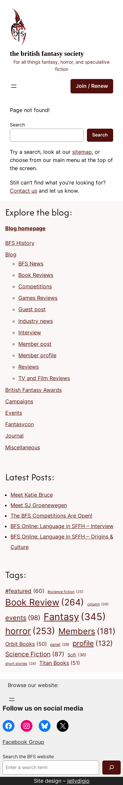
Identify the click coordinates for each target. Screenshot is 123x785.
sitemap (82, 152)
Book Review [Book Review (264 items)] (44, 602)
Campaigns (19, 401)
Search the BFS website (28, 756)
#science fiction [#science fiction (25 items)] (65, 592)
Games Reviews (37, 298)
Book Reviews (35, 275)
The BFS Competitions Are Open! (51, 515)
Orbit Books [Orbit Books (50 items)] (26, 644)
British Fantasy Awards (33, 390)
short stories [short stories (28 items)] (20, 664)
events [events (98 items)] (22, 618)
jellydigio (78, 780)
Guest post (32, 309)
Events (13, 412)
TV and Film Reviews (44, 378)
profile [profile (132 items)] (92, 643)
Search (17, 124)
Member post (34, 344)
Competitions (35, 286)
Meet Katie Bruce (31, 494)
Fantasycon (19, 424)
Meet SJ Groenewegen (38, 505)
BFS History (19, 243)
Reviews (28, 366)
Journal (14, 435)
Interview (29, 332)
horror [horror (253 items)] (30, 631)
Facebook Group (23, 742)
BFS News (30, 263)
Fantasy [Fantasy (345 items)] (75, 616)
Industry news (35, 321)
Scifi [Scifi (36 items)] (77, 654)
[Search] (111, 768)
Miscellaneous (22, 447)
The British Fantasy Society (47, 53)
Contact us (23, 190)
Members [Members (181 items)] (86, 631)
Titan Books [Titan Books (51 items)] (59, 663)
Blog (10, 254)
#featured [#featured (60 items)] (24, 591)
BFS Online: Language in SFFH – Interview (61, 526)
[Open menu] (14, 86)
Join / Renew (92, 86)
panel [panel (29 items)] (59, 645)
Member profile (37, 355)
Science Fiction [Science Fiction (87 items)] (34, 654)
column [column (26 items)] (98, 604)
